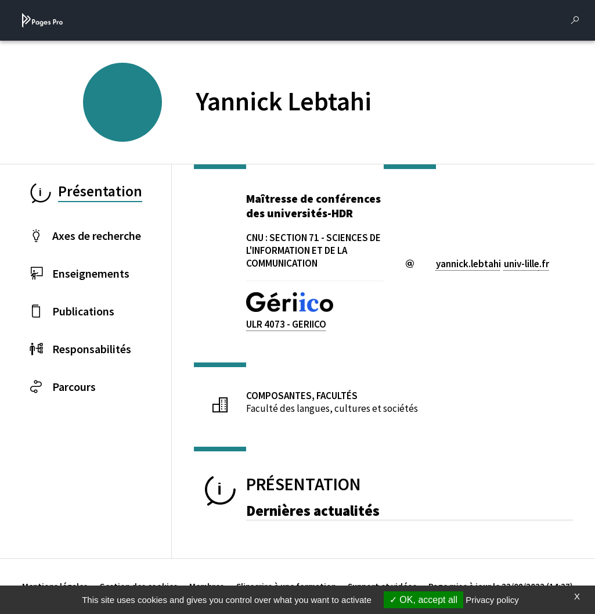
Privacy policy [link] (492, 600)
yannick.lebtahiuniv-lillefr (492, 263)
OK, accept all (423, 600)
